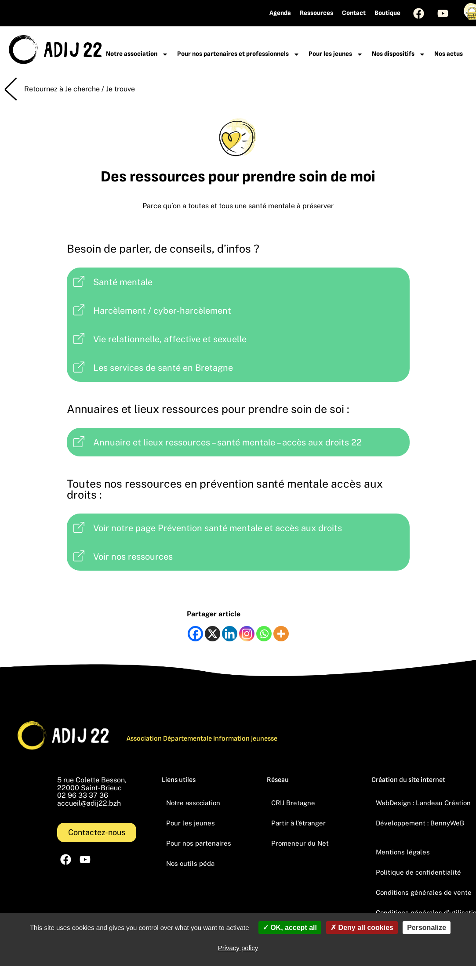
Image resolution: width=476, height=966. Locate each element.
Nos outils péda (190, 863)
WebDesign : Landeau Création (423, 803)
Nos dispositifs (398, 54)
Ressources (316, 13)
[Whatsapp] (264, 633)
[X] (212, 633)
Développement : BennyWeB (420, 823)
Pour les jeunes (336, 54)
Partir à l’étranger (298, 823)
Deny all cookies (362, 927)
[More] (281, 633)
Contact (354, 13)
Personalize (426, 927)
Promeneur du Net (300, 843)
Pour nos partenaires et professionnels (238, 54)
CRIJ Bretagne (293, 803)
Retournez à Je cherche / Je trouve (79, 89)
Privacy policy (238, 948)
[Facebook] (195, 633)
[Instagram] (246, 633)
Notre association (137, 54)
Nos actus (448, 54)
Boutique (387, 13)
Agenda (280, 13)
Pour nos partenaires (198, 843)
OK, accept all (290, 927)
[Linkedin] (229, 633)
